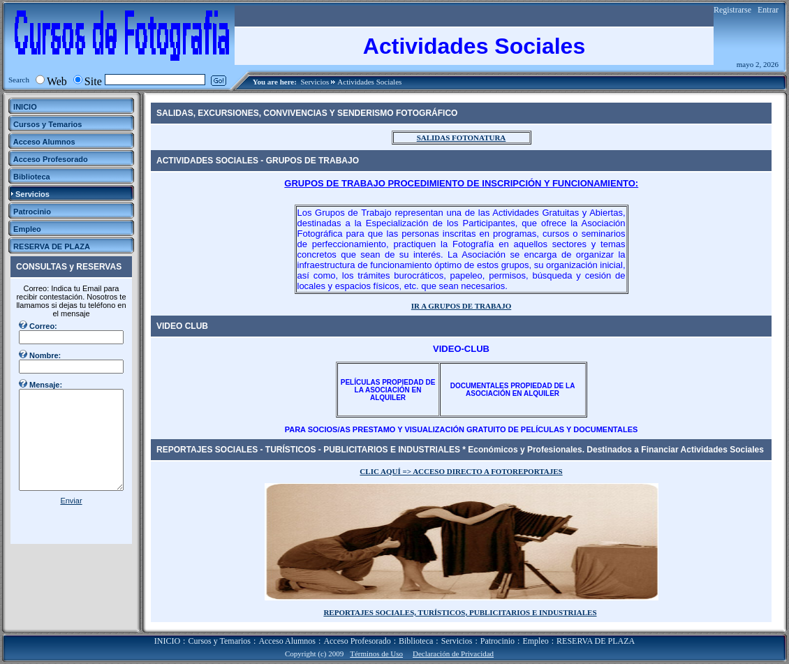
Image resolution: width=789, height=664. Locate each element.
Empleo (535, 641)
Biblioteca (416, 641)
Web (57, 81)
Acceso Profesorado (356, 641)
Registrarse (732, 10)
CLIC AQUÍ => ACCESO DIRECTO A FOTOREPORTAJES (461, 471)
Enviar (71, 500)
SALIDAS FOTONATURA (461, 137)
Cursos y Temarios (219, 641)
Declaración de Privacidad (453, 653)
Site (93, 81)
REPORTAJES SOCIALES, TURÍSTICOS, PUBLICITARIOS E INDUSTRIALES (459, 612)
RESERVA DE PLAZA (595, 641)
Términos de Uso (376, 653)
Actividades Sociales (369, 82)
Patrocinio (497, 641)
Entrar (768, 10)
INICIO (167, 641)
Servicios (314, 82)
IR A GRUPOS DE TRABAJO (461, 306)
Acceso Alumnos (287, 641)
